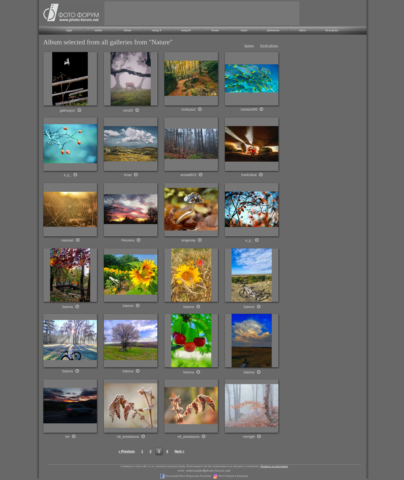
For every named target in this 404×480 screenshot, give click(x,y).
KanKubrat (248, 175)
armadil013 (188, 175)
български (331, 30)
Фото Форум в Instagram (233, 475)
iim (67, 437)
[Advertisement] (201, 13)
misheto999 (249, 109)
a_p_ (67, 175)
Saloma (67, 307)
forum (215, 30)
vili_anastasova (128, 437)
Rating (249, 46)
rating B (186, 30)
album (127, 30)
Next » (179, 451)
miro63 (128, 110)
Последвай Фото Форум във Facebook (188, 475)
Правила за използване (274, 466)
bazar (244, 30)
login (69, 30)
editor (302, 30)
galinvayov (67, 110)
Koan (128, 175)
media (98, 30)
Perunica (128, 240)
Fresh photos (269, 46)
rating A (156, 30)
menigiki (249, 437)
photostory (273, 30)
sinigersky (188, 240)
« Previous (127, 451)
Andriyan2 (188, 109)
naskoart (67, 240)
